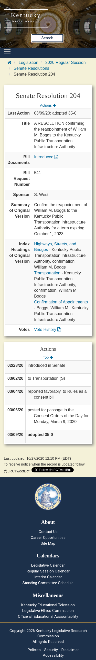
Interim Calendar (48, 577)
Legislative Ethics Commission (48, 610)
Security (51, 650)
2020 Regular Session (65, 62)
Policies (34, 650)
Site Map (48, 543)
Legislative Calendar (48, 565)
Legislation (28, 62)
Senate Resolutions (31, 68)
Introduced (46, 157)
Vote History (47, 329)
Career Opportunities (48, 537)
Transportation (47, 273)
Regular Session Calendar (48, 571)
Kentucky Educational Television (48, 605)
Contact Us (48, 531)
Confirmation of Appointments (61, 302)
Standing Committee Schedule (48, 583)
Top (48, 357)
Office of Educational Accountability (48, 616)
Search (47, 38)
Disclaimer (70, 650)
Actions (48, 105)
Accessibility (53, 655)
